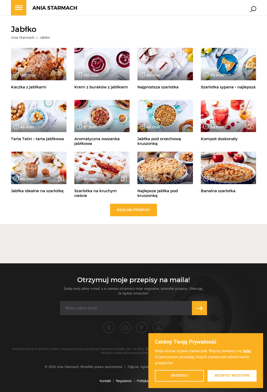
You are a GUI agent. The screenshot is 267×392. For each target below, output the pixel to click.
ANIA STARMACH (54, 8)
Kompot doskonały (219, 138)
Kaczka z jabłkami (28, 86)
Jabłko (44, 37)
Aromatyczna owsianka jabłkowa (97, 141)
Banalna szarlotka (218, 190)
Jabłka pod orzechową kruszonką (159, 141)
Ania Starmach (22, 37)
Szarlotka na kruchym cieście (95, 193)
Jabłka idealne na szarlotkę (37, 190)
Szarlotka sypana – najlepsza (228, 86)
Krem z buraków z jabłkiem (101, 86)
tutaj (247, 351)
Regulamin (124, 381)
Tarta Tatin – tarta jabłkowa (37, 138)
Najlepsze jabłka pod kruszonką (157, 193)
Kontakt (105, 381)
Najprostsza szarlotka (158, 86)
